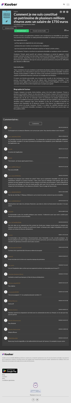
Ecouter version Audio (39, 31)
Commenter (35, 123)
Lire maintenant (21, 31)
